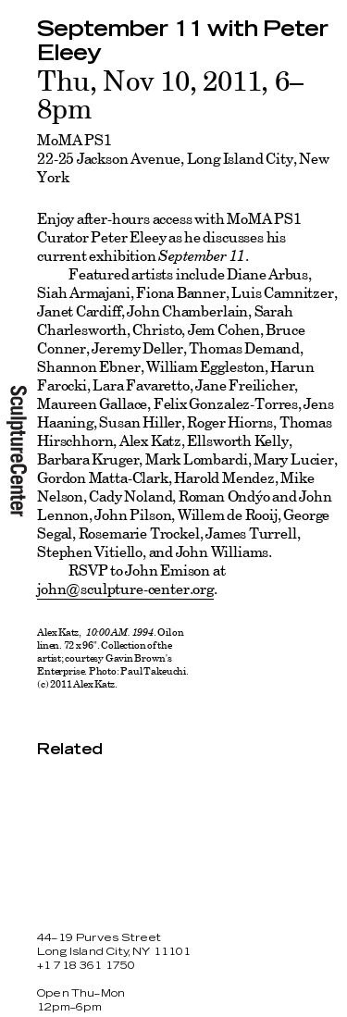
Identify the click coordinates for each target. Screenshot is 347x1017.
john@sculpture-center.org (125, 588)
